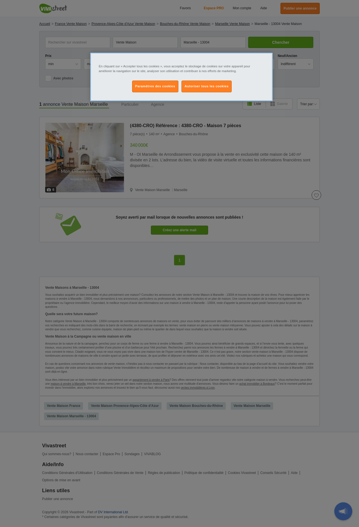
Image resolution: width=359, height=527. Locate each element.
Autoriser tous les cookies (207, 86)
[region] (181, 77)
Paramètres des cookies (155, 86)
